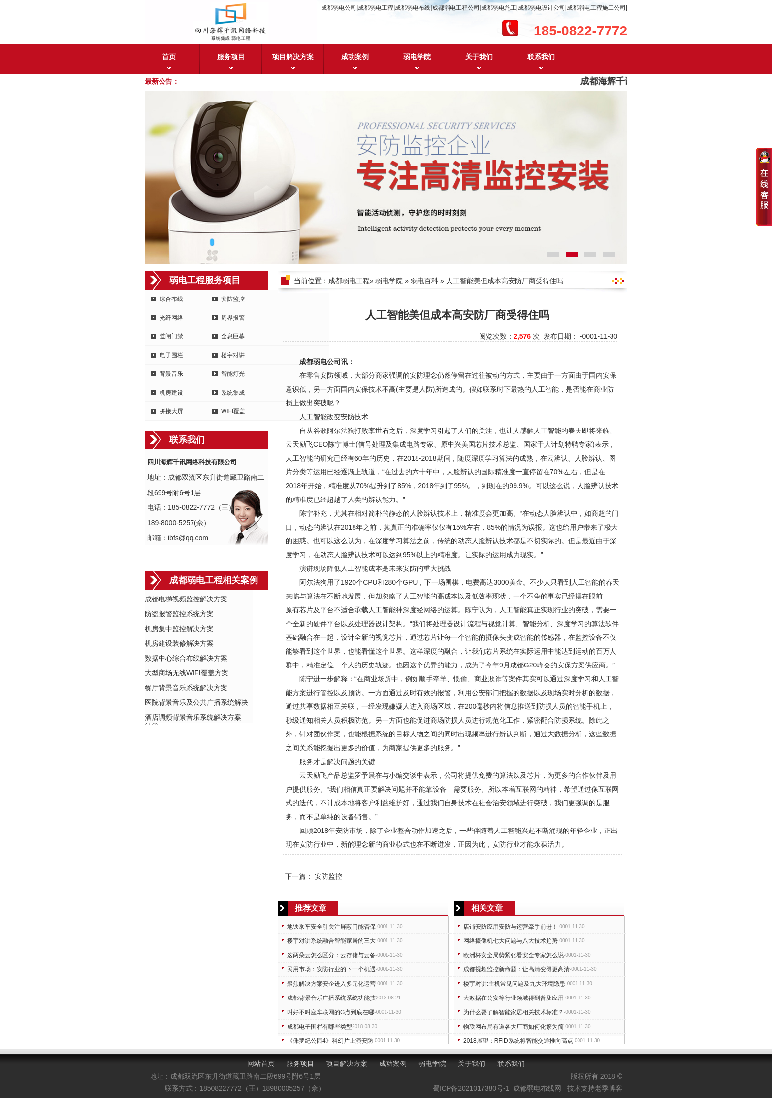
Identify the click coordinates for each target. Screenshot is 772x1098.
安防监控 (233, 299)
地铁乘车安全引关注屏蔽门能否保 (331, 926)
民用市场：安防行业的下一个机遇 (331, 969)
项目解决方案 (293, 57)
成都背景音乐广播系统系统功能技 (331, 998)
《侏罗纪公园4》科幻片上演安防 (330, 1040)
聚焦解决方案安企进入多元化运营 (331, 983)
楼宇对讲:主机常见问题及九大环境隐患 (514, 983)
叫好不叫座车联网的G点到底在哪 (330, 1012)
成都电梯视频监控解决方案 (186, 599)
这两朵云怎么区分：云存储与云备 (331, 955)
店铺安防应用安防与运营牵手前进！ (510, 926)
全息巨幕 (233, 336)
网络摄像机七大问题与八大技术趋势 (510, 940)
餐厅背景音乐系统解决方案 (186, 688)
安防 (327, 375)
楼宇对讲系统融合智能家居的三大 (331, 940)
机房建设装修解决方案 (179, 643)
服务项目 (231, 57)
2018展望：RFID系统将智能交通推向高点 (518, 1040)
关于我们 (479, 57)
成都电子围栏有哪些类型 (319, 1026)
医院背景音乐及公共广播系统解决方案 (196, 703)
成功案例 (355, 57)
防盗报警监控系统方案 (179, 614)
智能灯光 (233, 373)
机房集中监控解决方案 (179, 628)
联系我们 (541, 57)
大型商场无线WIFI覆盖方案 (186, 673)
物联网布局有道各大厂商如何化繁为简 (513, 1026)
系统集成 (233, 392)
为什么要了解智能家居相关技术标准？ (513, 1012)
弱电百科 (424, 281)
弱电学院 (417, 57)
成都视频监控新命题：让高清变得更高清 (516, 969)
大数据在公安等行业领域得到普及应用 (513, 998)
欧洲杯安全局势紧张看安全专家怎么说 (513, 955)
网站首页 (261, 1063)
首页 (169, 57)
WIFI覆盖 (233, 411)
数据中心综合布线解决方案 (186, 658)
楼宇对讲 (233, 355)
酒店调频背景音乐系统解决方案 (193, 717)
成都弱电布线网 (537, 1088)
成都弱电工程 (349, 281)
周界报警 (233, 317)
